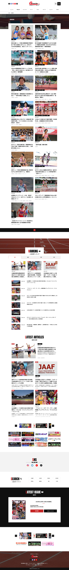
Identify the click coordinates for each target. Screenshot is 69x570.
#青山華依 (39, 99)
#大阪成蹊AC (16, 97)
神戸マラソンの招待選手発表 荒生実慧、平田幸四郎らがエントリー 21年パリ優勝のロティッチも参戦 (34, 277)
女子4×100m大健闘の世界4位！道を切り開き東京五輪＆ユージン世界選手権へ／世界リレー (46, 172)
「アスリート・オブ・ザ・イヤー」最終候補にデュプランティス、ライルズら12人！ (46, 410)
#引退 (15, 48)
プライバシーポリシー (32, 563)
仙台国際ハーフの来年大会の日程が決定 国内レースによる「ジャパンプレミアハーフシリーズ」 (22, 410)
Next (53, 426)
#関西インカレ (46, 99)
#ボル (49, 416)
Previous (16, 426)
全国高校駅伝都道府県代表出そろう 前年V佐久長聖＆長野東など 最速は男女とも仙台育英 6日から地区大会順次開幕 (18, 277)
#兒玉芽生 (17, 124)
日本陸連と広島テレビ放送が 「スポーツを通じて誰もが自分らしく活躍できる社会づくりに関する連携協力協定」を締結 (50, 277)
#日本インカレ (13, 124)
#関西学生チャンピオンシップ (22, 173)
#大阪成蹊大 (16, 173)
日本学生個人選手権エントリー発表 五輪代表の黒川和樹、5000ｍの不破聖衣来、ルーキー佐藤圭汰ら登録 (46, 70)
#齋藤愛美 (12, 48)
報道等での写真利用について (42, 563)
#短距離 (12, 224)
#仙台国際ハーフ (14, 416)
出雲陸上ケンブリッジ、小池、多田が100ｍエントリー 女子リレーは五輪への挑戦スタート (22, 197)
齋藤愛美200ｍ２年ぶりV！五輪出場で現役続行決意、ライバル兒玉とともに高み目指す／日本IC (22, 121)
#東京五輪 (36, 175)
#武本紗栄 (42, 99)
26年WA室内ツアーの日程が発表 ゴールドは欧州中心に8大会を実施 (41, 310)
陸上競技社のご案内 (24, 563)
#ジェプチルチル (43, 416)
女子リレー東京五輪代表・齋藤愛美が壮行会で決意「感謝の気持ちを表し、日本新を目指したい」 (22, 146)
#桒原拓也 (50, 99)
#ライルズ (47, 416)
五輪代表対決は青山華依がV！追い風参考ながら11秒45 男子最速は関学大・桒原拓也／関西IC (45, 95)
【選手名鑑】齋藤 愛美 (41, 144)
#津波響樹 (39, 48)
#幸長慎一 (42, 48)
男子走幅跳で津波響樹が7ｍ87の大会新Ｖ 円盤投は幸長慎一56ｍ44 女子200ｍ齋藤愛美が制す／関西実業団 (45, 45)
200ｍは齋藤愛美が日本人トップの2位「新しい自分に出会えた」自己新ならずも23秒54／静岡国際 (22, 70)
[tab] (14, 257)
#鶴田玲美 (46, 175)
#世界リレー (49, 175)
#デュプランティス (37, 416)
